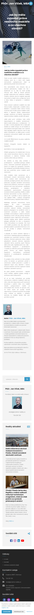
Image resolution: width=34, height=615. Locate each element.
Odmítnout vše (19, 611)
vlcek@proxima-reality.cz (13, 582)
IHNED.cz (11, 521)
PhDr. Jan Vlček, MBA (17, 318)
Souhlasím (6, 612)
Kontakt (6, 562)
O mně (6, 559)
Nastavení (29, 611)
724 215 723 (9, 578)
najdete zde (5, 608)
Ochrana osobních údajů (11, 565)
